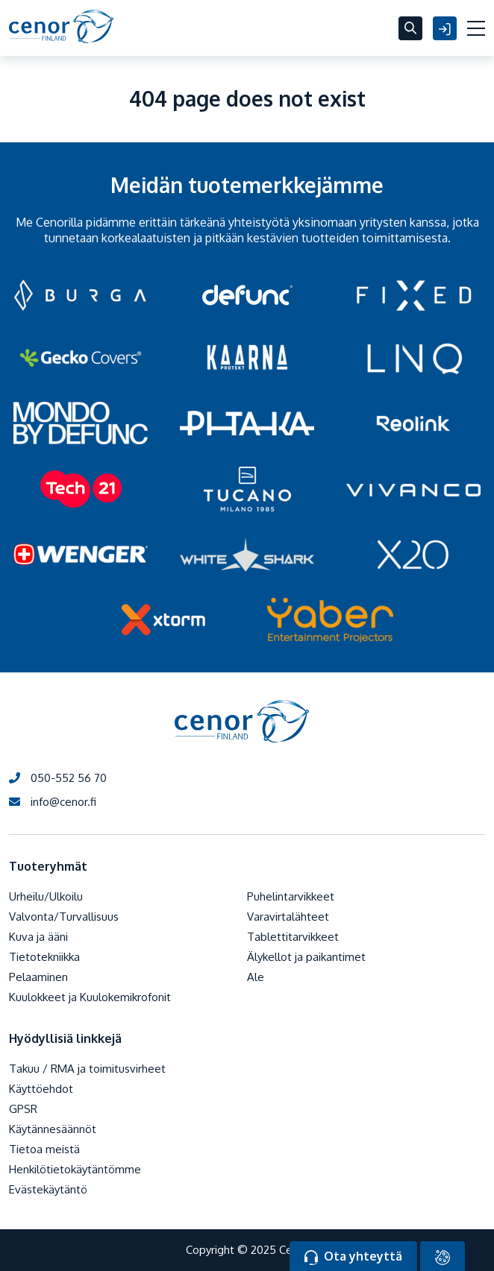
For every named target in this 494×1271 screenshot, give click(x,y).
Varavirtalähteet (288, 916)
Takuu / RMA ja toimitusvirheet (87, 1069)
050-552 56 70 (58, 778)
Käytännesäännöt (52, 1129)
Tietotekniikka (44, 957)
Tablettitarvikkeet (293, 937)
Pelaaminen (38, 977)
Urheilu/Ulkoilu (46, 896)
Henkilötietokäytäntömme (75, 1169)
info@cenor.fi (52, 802)
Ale (255, 977)
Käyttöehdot (41, 1089)
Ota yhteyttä (353, 1257)
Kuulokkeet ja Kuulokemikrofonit (90, 997)
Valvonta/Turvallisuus (64, 916)
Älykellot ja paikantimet (306, 957)
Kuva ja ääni (38, 937)
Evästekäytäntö (48, 1189)
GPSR (23, 1109)
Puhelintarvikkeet (290, 896)
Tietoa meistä (44, 1149)
